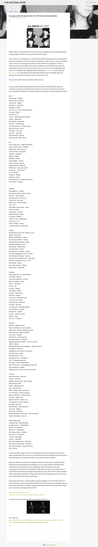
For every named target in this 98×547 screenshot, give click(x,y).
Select (46, 522)
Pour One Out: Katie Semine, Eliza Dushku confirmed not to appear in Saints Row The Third (35, 520)
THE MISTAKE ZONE (15, 2)
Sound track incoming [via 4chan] (19, 492)
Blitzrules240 (13, 73)
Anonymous (49, 70)
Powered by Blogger (49, 545)
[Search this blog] (89, 2)
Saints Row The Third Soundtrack (35, 522)
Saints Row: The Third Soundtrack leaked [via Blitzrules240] (26, 494)
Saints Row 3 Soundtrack (20, 522)
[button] (10, 21)
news (11, 522)
